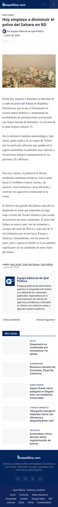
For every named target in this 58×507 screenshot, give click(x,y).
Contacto (23, 494)
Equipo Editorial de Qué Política (33, 279)
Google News (38, 498)
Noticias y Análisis (36, 489)
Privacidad (11, 498)
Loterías (11, 502)
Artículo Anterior (11, 319)
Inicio (13, 494)
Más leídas (11, 333)
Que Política (47, 264)
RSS (50, 498)
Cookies (24, 498)
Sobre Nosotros (40, 494)
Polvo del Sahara (30, 264)
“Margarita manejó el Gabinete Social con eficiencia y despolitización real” (42, 415)
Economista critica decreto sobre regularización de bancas (41, 438)
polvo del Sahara (23, 103)
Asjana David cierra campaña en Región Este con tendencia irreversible (42, 393)
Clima (31, 502)
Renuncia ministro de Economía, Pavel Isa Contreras (42, 370)
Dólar (21, 502)
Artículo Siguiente (46, 319)
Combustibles (44, 502)
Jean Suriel (16, 264)
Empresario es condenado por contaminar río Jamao (39, 349)
